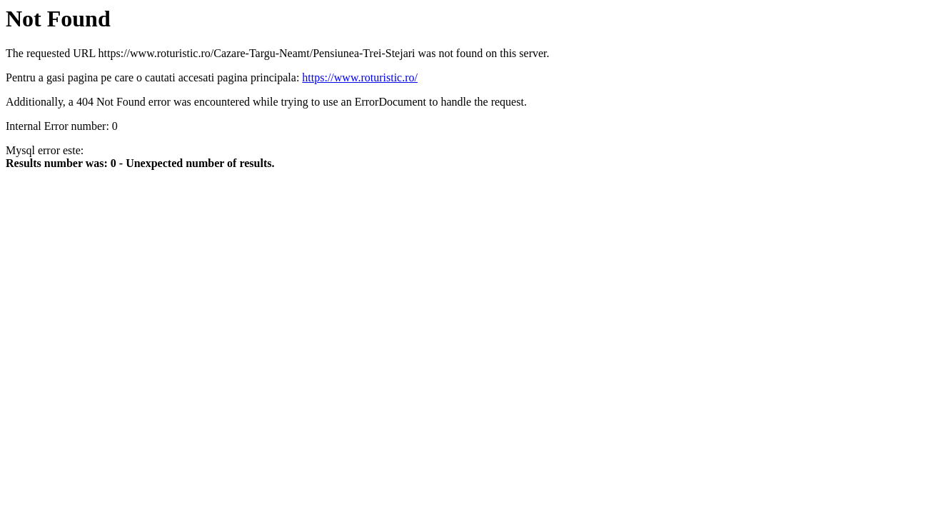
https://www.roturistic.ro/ (360, 77)
